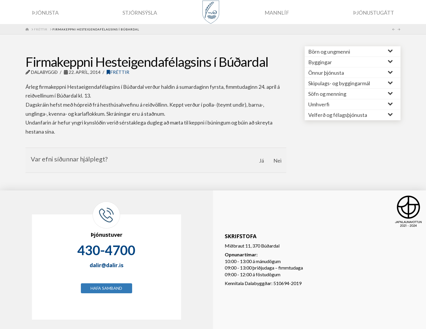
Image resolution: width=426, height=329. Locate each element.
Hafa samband (106, 288)
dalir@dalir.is (106, 265)
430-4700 (106, 250)
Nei (277, 160)
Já (261, 160)
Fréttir (118, 72)
